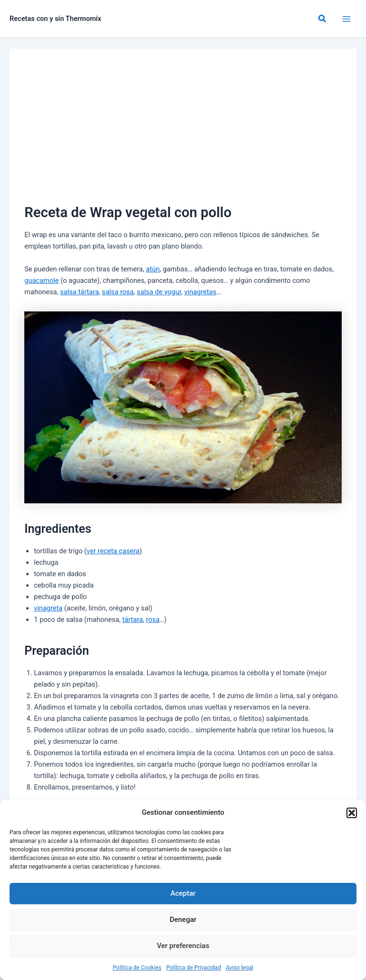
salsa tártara (79, 292)
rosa (153, 619)
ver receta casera (113, 551)
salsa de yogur (159, 292)
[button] (351, 813)
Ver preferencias (183, 945)
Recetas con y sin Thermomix (56, 18)
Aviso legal (240, 967)
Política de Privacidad (193, 967)
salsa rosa (118, 292)
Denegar (183, 919)
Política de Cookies (137, 967)
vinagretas (200, 292)
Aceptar (183, 893)
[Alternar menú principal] (346, 19)
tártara (132, 619)
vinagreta (48, 608)
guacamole (41, 280)
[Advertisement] (183, 130)
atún (153, 269)
